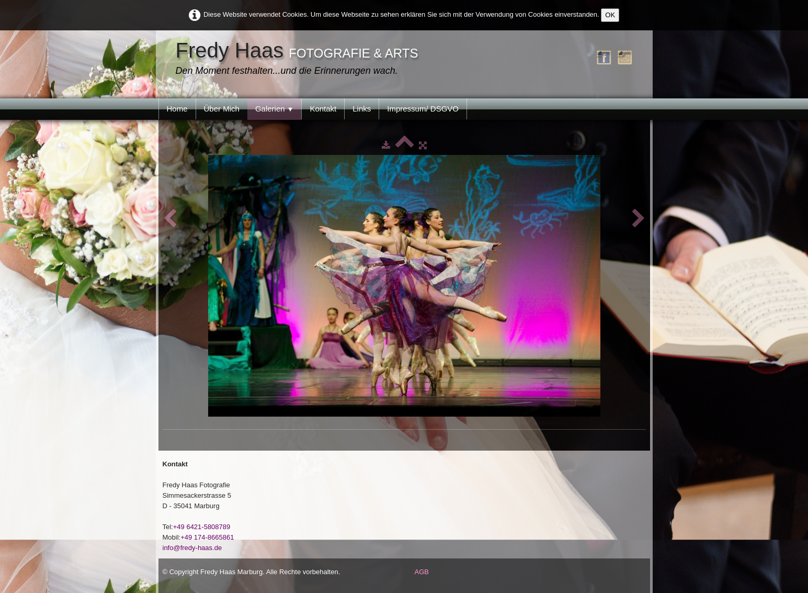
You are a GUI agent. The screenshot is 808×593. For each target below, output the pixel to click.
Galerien (274, 108)
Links (361, 108)
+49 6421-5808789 (202, 527)
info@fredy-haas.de (192, 548)
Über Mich (222, 108)
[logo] (300, 59)
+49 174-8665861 (207, 537)
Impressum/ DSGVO (423, 108)
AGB (422, 572)
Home (177, 108)
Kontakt (323, 108)
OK (610, 15)
